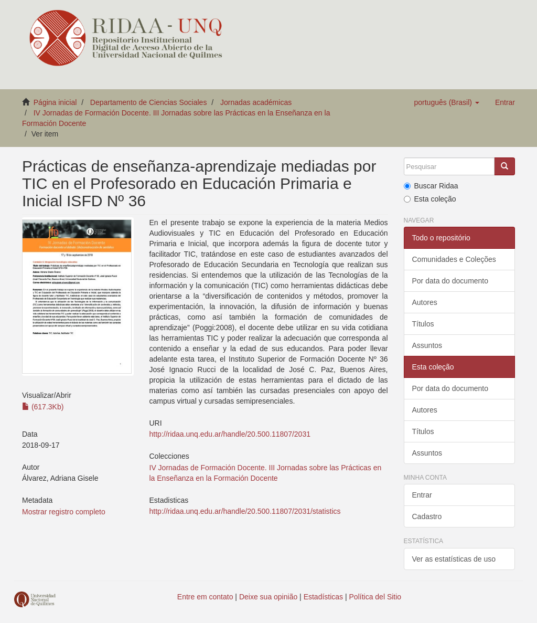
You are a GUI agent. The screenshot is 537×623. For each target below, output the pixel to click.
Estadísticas (323, 597)
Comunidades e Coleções (454, 259)
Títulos (423, 324)
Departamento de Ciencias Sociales (148, 102)
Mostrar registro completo (63, 512)
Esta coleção (430, 199)
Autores (424, 302)
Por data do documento (450, 281)
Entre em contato (205, 597)
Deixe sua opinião (268, 597)
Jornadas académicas (256, 102)
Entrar (422, 495)
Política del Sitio (375, 597)
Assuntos (427, 345)
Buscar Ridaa (431, 186)
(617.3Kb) (42, 407)
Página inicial (55, 102)
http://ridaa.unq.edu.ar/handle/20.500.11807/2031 (229, 434)
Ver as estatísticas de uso (454, 559)
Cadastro (427, 516)
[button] (446, 102)
